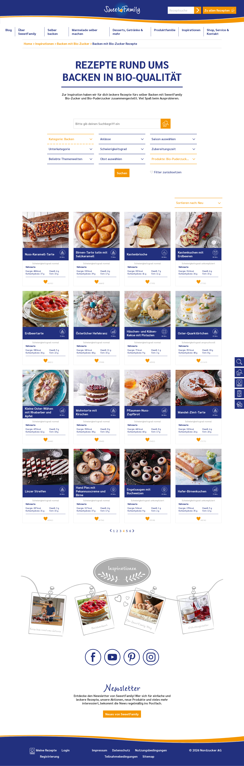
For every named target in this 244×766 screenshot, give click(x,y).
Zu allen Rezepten (219, 10)
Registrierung (49, 756)
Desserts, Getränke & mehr (128, 32)
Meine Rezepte (46, 750)
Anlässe (105, 139)
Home (28, 44)
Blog (8, 30)
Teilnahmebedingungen (121, 756)
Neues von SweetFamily (122, 714)
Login (66, 750)
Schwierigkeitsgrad (113, 149)
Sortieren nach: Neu (190, 203)
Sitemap (148, 756)
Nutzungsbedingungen (151, 750)
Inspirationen (191, 30)
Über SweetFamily (27, 32)
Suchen (122, 173)
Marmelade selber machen (84, 32)
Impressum (99, 750)
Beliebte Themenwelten (65, 159)
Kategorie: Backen (61, 139)
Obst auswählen (111, 159)
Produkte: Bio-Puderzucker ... (172, 159)
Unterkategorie (59, 149)
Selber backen (53, 32)
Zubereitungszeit (164, 149)
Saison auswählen (164, 139)
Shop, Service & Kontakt (218, 32)
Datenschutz (121, 750)
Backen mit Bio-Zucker (73, 44)
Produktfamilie (164, 30)
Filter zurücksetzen (165, 172)
